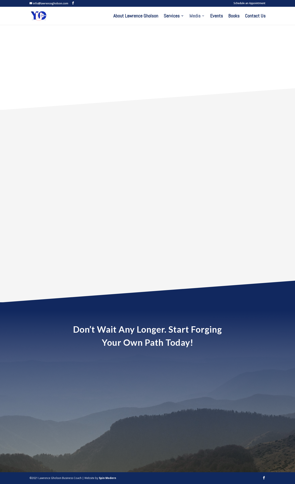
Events (216, 16)
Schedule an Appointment (249, 3)
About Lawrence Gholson (135, 16)
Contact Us (255, 16)
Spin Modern (107, 478)
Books (233, 16)
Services (172, 16)
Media (194, 16)
